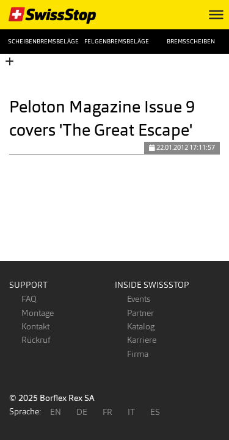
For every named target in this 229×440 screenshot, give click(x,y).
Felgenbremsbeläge (114, 41)
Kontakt (35, 326)
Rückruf (35, 339)
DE (81, 411)
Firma (137, 353)
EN (55, 411)
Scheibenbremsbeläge (38, 41)
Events (138, 298)
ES (155, 411)
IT (131, 411)
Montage (37, 312)
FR (107, 411)
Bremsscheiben (191, 41)
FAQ (29, 298)
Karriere (141, 339)
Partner (140, 312)
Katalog (140, 326)
